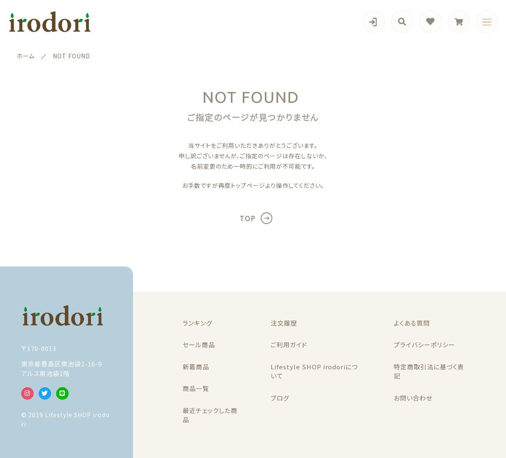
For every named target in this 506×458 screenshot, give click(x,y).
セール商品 (199, 344)
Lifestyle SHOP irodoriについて (314, 371)
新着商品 (196, 366)
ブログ (280, 397)
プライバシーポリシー (424, 344)
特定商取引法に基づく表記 (429, 371)
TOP (247, 218)
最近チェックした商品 (210, 415)
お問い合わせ (413, 397)
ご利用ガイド (289, 344)
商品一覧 (196, 388)
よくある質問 (412, 323)
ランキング (197, 323)
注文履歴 (284, 323)
